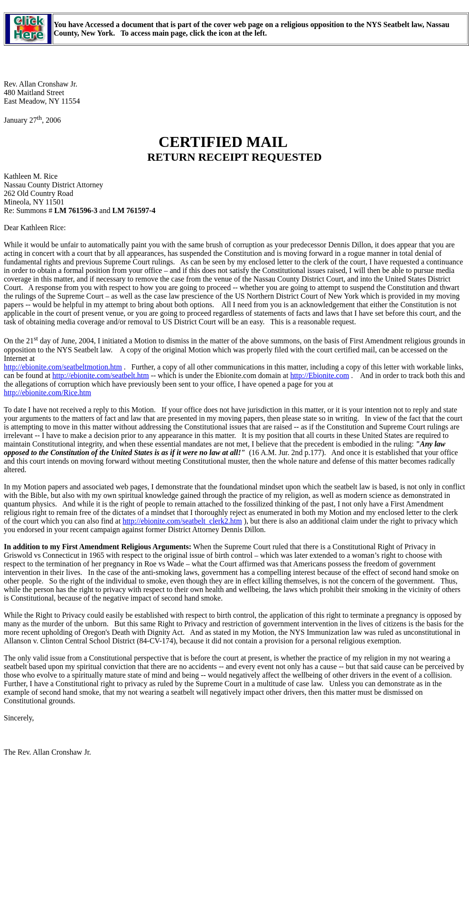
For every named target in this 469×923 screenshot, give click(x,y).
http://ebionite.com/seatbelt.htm (100, 375)
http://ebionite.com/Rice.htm (47, 393)
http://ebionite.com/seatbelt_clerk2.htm (182, 521)
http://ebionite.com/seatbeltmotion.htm (63, 367)
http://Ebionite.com (319, 375)
